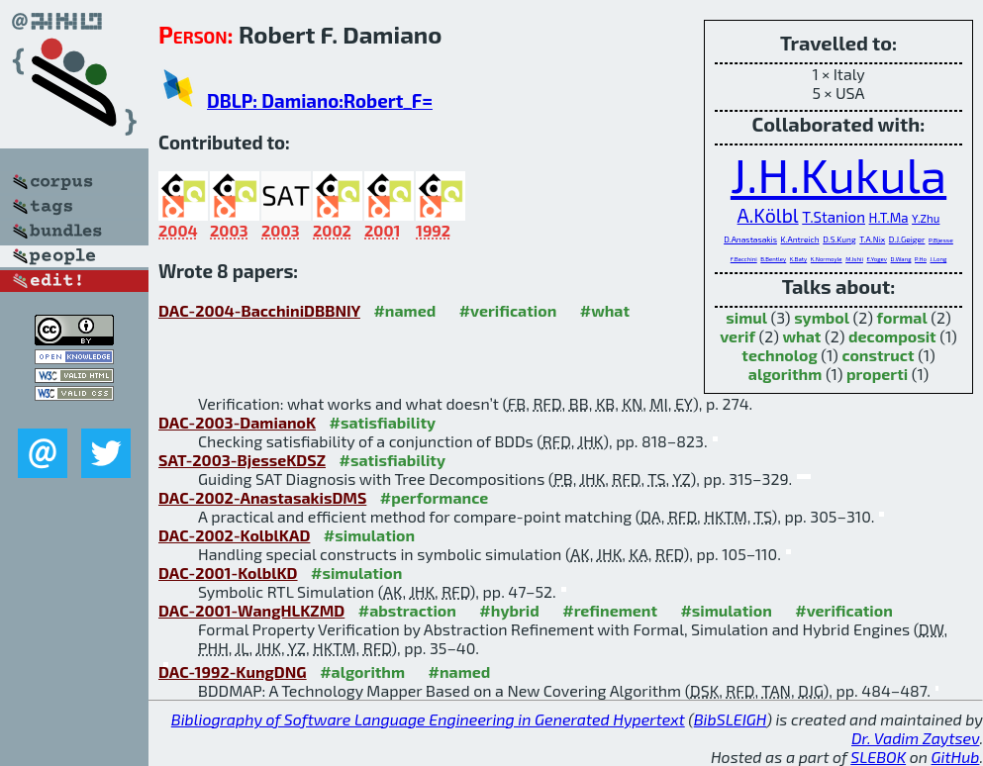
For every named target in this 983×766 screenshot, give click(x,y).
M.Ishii (854, 258)
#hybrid (509, 610)
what (801, 336)
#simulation (369, 535)
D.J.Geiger (907, 239)
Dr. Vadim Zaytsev (915, 737)
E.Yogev (876, 258)
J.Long (939, 258)
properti (877, 373)
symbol (821, 317)
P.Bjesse (941, 239)
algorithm (785, 373)
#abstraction (407, 610)
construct (877, 354)
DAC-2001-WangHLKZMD (251, 610)
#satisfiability (383, 422)
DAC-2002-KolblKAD (234, 535)
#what (605, 310)
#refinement (609, 610)
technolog (779, 354)
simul (746, 317)
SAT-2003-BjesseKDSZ (242, 459)
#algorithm (362, 671)
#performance (434, 497)
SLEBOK (878, 756)
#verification (508, 310)
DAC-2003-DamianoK (237, 422)
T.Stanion (833, 217)
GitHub (956, 756)
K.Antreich (800, 239)
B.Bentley (773, 258)
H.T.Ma (889, 218)
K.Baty (798, 258)
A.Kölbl (768, 215)
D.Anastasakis (750, 239)
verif (737, 336)
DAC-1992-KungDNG (232, 671)
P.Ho (921, 258)
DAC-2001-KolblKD (228, 572)
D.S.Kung (839, 239)
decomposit (892, 336)
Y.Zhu (925, 218)
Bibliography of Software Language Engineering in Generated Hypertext (428, 719)
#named (404, 310)
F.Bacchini (744, 258)
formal (902, 317)
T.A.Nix (872, 239)
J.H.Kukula (838, 174)
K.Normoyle (826, 258)
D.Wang (901, 258)
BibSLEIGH (730, 719)
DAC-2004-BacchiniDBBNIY (259, 310)
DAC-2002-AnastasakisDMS (262, 497)
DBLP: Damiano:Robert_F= (320, 100)
